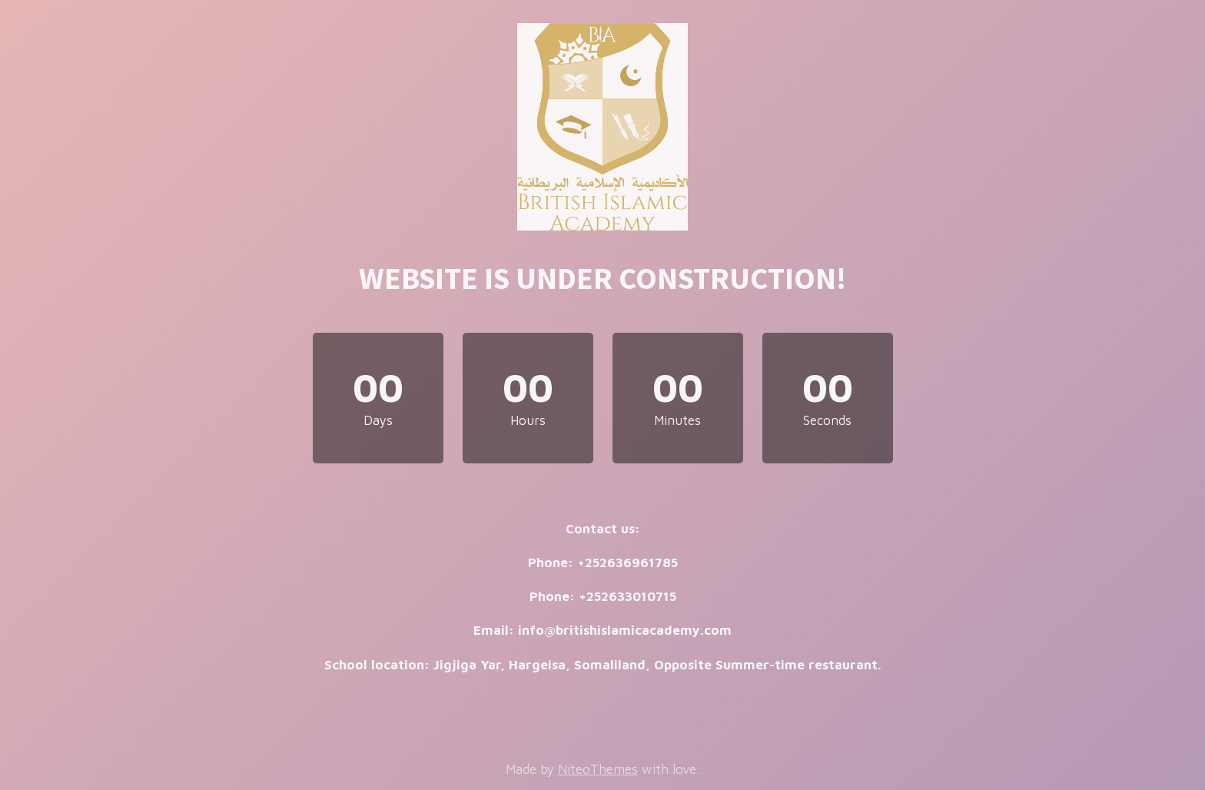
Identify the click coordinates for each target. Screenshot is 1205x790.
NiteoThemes (598, 769)
